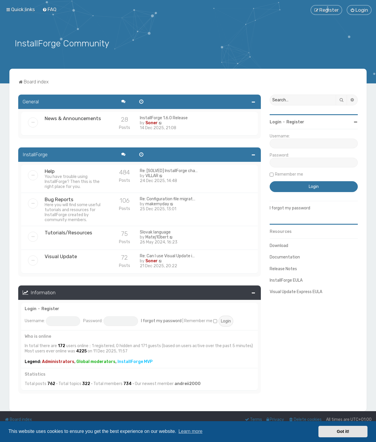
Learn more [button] (190, 431)
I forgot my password (161, 320)
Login (30, 307)
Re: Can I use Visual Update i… (167, 255)
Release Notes (283, 267)
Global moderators (95, 361)
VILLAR (151, 175)
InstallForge (35, 154)
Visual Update (61, 256)
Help (50, 171)
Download (279, 245)
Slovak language (155, 231)
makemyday (157, 203)
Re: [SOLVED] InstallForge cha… (169, 170)
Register (50, 307)
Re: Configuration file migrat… (167, 198)
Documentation (285, 256)
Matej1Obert (157, 236)
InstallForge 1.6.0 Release (164, 117)
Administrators (58, 361)
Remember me (200, 320)
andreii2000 (187, 383)
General (31, 101)
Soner (151, 122)
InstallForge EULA (286, 279)
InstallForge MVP (135, 361)
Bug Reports (59, 199)
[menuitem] (49, 9)
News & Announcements (73, 118)
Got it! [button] (343, 431)
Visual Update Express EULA (296, 291)
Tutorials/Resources (68, 232)
